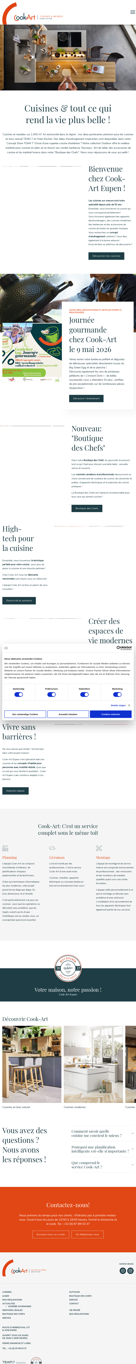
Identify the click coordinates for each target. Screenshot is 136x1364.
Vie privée (74, 1312)
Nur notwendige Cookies (25, 714)
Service (73, 1301)
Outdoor (74, 1294)
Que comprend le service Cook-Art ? (103, 1166)
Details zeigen (118, 705)
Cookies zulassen (111, 714)
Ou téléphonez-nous (87, 1236)
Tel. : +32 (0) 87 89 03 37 (14, 1350)
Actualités (8, 1305)
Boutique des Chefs (87, 508)
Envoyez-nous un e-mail (51, 1236)
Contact (74, 1305)
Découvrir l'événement (86, 398)
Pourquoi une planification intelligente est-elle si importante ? (103, 1151)
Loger (5, 1298)
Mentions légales (12, 1312)
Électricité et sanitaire (19, 600)
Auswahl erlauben (68, 714)
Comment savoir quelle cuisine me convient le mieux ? (103, 1135)
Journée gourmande (19, 1308)
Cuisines (7, 1294)
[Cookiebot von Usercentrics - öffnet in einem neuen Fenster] (119, 648)
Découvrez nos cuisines (106, 256)
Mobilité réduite (15, 790)
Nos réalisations (12, 1301)
